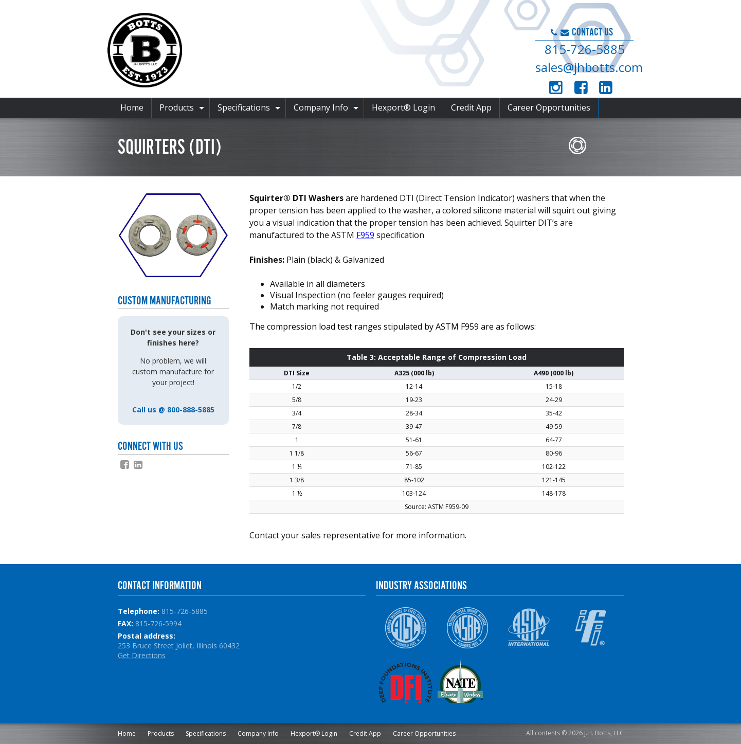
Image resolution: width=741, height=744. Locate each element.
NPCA (528, 681)
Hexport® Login (403, 107)
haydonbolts (537, 535)
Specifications (244, 107)
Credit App (471, 107)
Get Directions (142, 655)
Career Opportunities (549, 107)
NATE (467, 681)
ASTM (528, 627)
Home (131, 107)
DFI (405, 681)
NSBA (467, 627)
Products (176, 107)
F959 (365, 235)
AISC (405, 627)
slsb (503, 535)
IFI (590, 627)
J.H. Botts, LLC (283, 51)
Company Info (321, 107)
